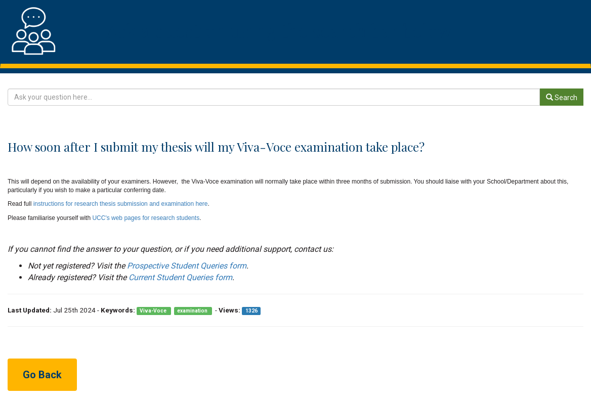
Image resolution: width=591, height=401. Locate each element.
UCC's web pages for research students (145, 217)
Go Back (42, 375)
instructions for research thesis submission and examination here (120, 203)
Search (561, 98)
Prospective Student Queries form (186, 266)
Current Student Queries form (180, 277)
